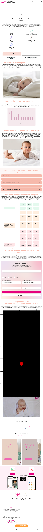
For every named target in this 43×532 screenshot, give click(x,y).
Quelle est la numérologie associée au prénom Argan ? (12, 189)
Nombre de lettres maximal (27, 280)
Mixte (17, 277)
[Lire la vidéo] (21, 364)
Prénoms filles (17, 428)
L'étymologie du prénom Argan (8, 179)
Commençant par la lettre (6, 280)
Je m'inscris (8, 459)
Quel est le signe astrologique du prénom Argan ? (11, 182)
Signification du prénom (12, 53)
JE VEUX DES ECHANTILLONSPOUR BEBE (21, 526)
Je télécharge (13, 473)
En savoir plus (11, 520)
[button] (5, 530)
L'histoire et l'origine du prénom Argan (9, 175)
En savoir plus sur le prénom (31, 58)
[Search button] (41, 1)
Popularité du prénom (31, 53)
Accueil (2, 8)
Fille (5, 277)
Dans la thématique (5, 285)
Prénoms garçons (25, 428)
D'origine (23, 285)
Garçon (10, 277)
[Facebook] (21, 436)
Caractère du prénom (11, 58)
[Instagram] (19, 436)
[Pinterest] (24, 436)
